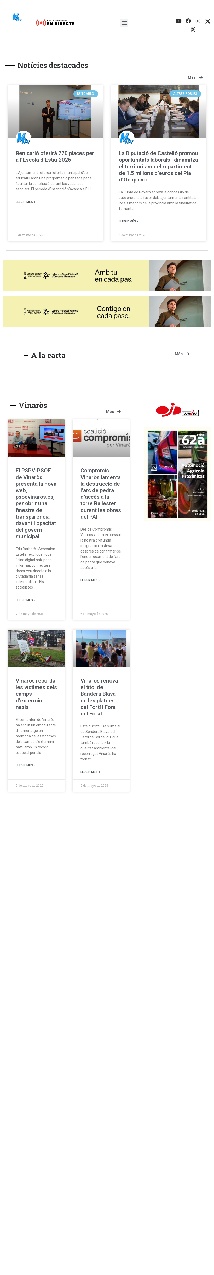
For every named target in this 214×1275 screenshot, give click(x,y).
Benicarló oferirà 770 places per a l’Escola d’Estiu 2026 (55, 158)
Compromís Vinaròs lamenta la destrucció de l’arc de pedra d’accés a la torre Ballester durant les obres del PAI (100, 495)
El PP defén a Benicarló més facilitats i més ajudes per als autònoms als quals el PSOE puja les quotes (54, 1085)
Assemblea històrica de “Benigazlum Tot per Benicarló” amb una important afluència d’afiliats (56, 920)
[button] (124, 23)
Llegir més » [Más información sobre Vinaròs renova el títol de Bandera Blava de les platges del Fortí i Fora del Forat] (90, 773)
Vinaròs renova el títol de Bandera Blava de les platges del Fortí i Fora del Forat (99, 698)
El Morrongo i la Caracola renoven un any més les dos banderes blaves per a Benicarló (153, 1085)
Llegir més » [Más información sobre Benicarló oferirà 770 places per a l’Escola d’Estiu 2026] (25, 203)
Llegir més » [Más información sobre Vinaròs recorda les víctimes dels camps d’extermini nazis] (25, 767)
